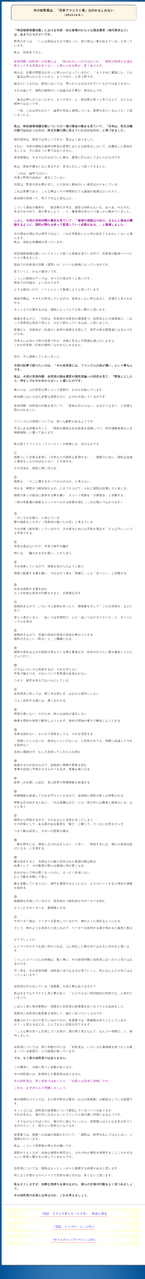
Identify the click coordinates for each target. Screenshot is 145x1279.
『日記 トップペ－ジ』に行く (73, 1226)
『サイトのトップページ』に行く (74, 1239)
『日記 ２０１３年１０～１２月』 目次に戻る (73, 1213)
